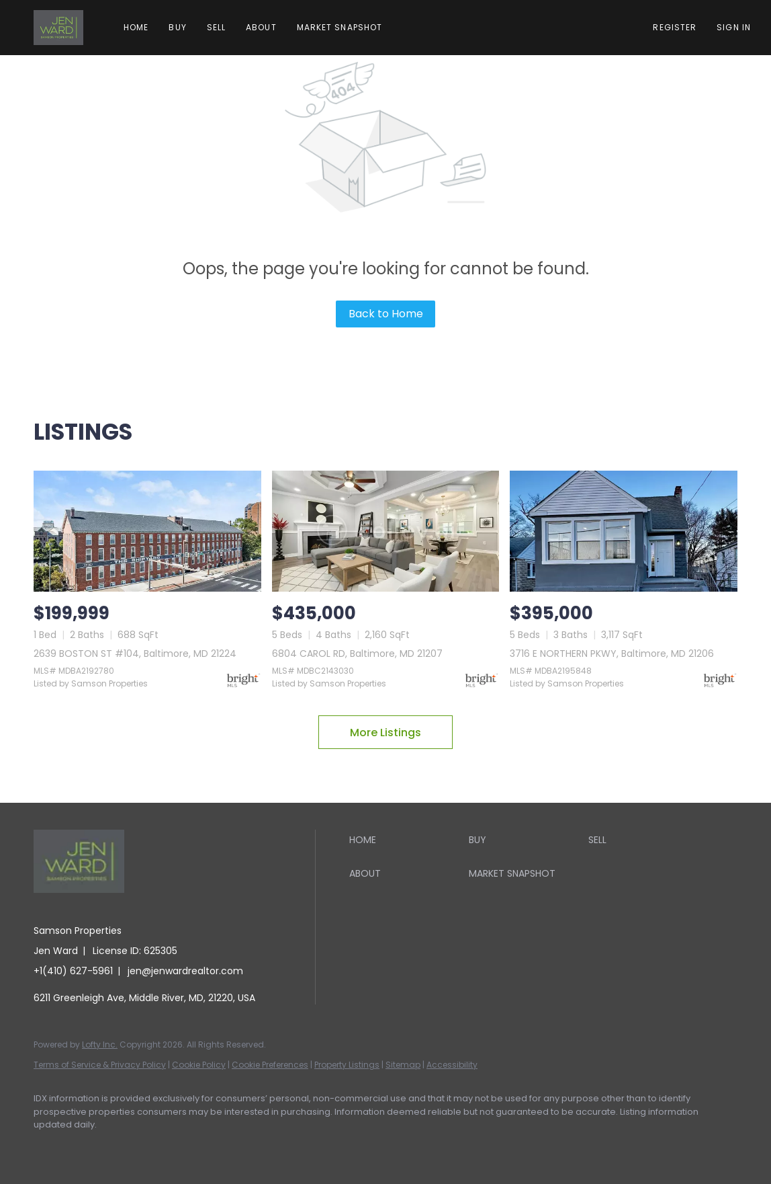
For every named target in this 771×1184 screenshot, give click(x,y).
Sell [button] (216, 27)
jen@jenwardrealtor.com (185, 971)
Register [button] (674, 27)
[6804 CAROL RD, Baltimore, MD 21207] (386, 531)
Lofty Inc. (100, 1044)
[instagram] (166, 1148)
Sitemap (403, 1064)
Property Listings (346, 1064)
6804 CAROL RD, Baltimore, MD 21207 (357, 653)
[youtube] (205, 1148)
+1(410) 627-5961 (73, 971)
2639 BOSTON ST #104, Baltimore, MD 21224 (135, 653)
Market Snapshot (340, 27)
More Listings (385, 732)
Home (136, 27)
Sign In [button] (734, 27)
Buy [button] (177, 27)
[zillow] (127, 1148)
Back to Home (386, 313)
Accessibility (452, 1064)
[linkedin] (89, 1148)
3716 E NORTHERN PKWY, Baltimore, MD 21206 (612, 653)
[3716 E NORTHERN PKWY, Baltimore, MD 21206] (623, 531)
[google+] (244, 1148)
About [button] (261, 27)
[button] (58, 27)
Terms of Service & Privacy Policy (100, 1064)
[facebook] (50, 1148)
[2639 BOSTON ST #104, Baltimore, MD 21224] (147, 531)
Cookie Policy (199, 1064)
